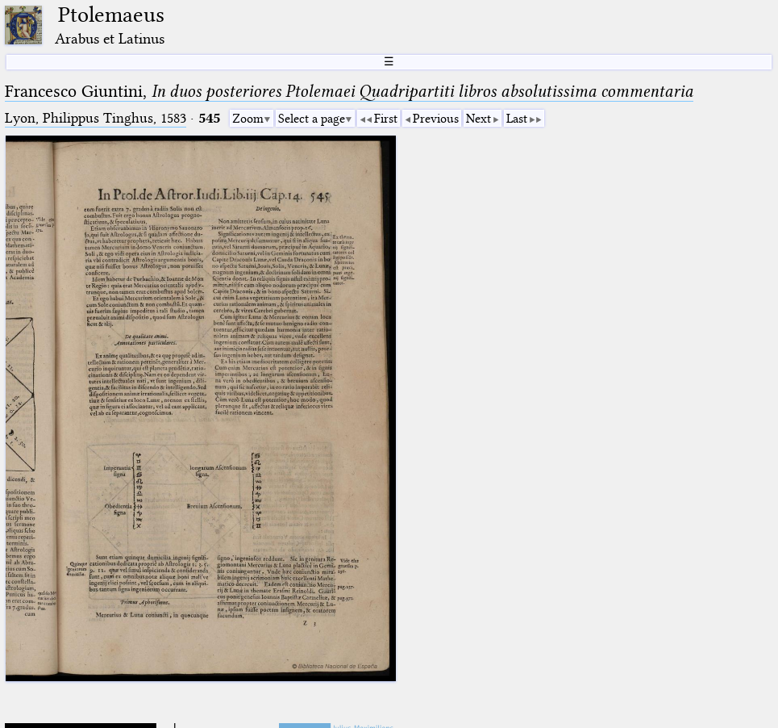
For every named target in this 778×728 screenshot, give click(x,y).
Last (516, 118)
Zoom (248, 118)
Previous (436, 118)
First (385, 118)
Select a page (311, 118)
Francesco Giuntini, (349, 91)
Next (478, 118)
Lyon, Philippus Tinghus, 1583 (95, 118)
